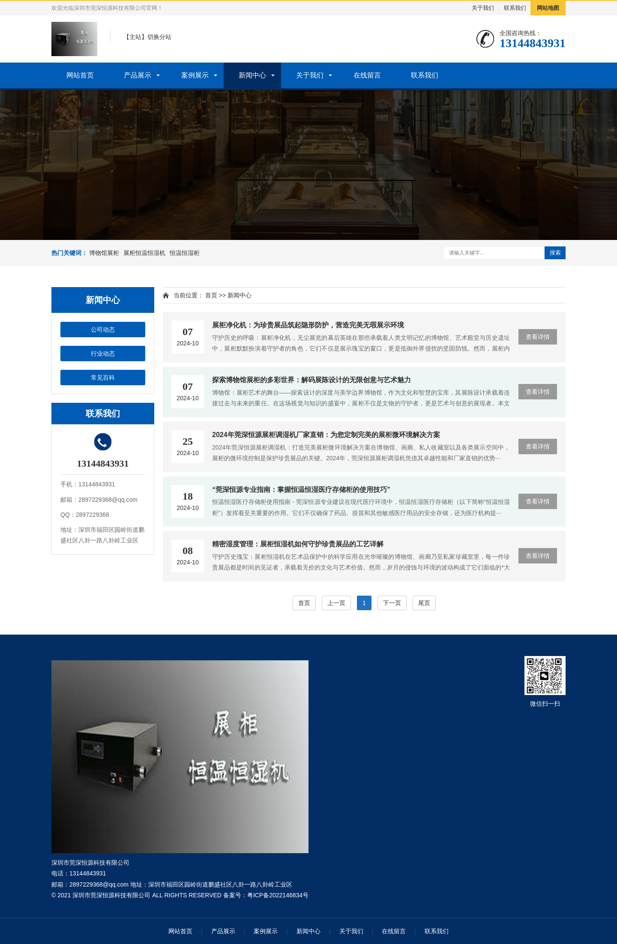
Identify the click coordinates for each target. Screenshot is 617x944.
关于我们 (483, 8)
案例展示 (195, 75)
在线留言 (367, 75)
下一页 (392, 602)
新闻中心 (252, 75)
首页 (211, 295)
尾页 (424, 602)
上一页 (336, 602)
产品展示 (137, 75)
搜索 (555, 252)
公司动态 (103, 329)
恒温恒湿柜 (185, 252)
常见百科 (103, 377)
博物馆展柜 (104, 252)
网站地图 (548, 8)
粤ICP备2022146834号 (277, 895)
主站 (135, 36)
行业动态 (103, 353)
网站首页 (80, 75)
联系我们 (515, 8)
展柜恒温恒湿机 (144, 252)
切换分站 (159, 36)
